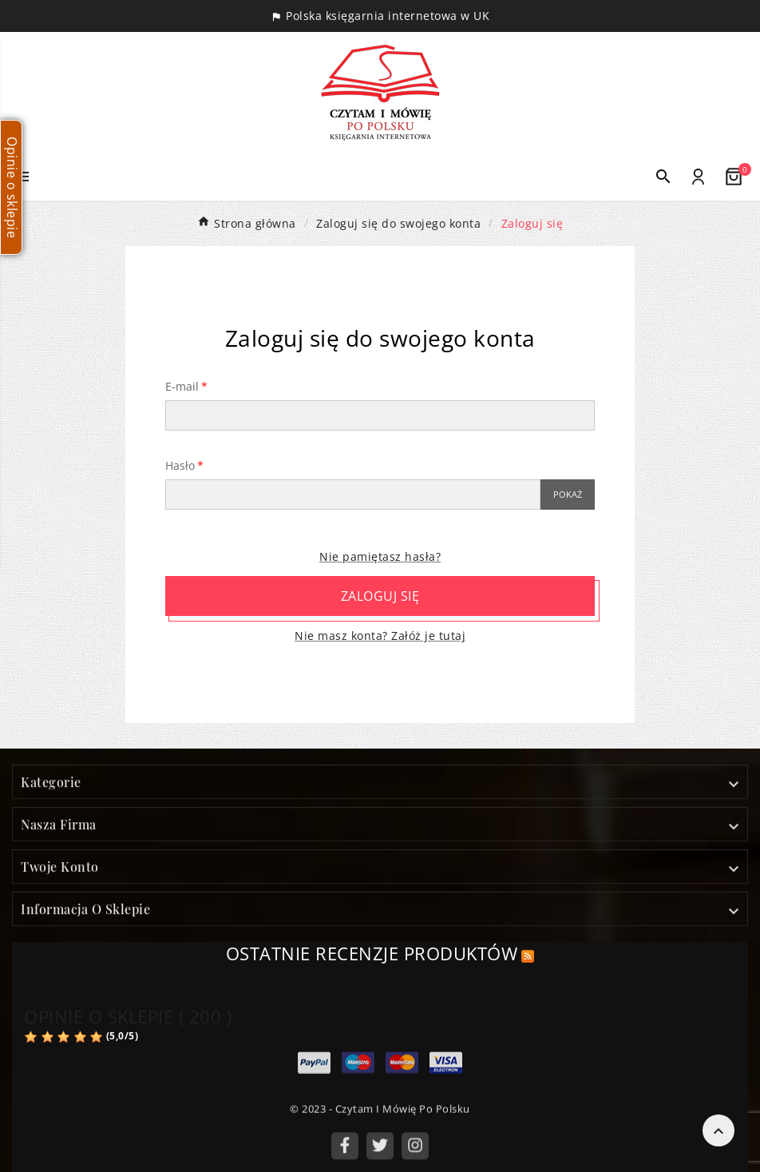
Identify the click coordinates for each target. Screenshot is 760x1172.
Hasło (180, 465)
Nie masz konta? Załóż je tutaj (380, 635)
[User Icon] (698, 177)
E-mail (182, 386)
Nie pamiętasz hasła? (380, 556)
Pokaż (567, 494)
